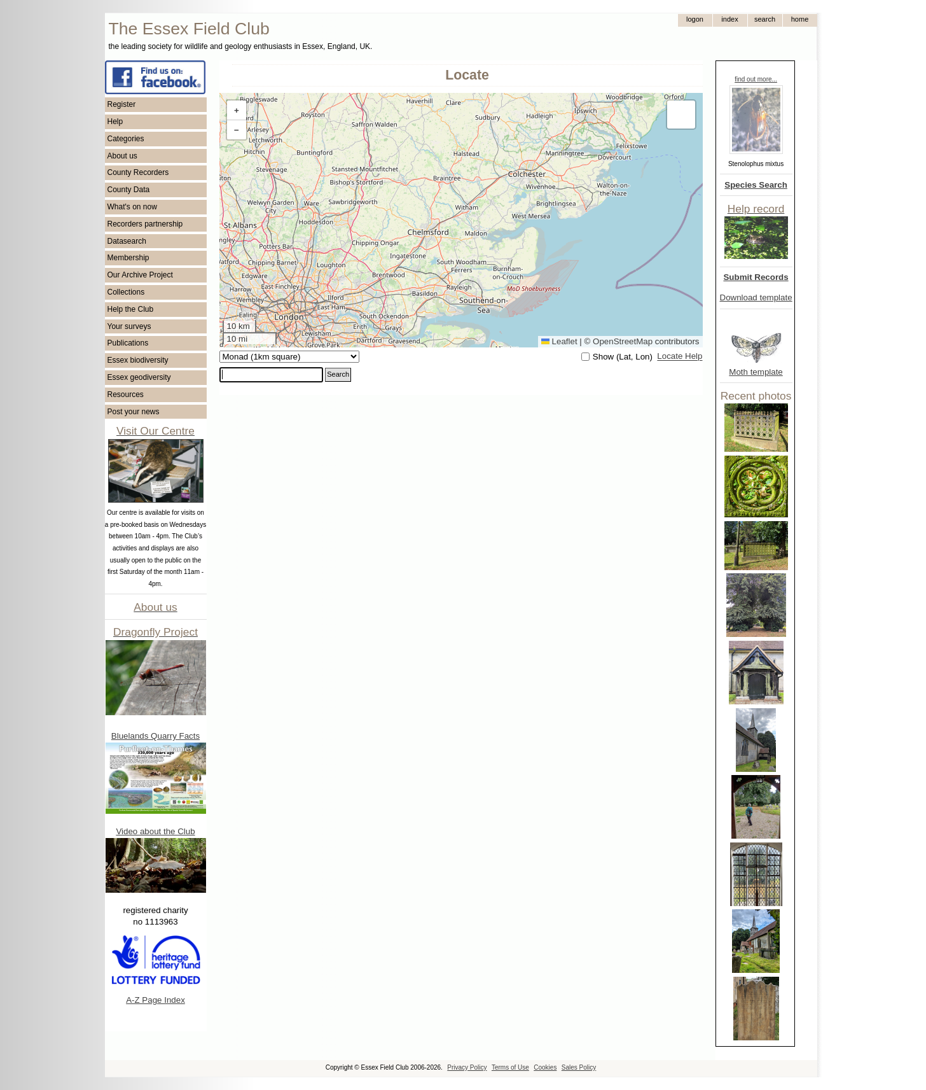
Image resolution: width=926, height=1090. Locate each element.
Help (115, 121)
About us (122, 155)
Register (121, 104)
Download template (756, 297)
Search (338, 374)
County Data (128, 189)
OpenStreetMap (623, 341)
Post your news (133, 411)
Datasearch (126, 241)
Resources (125, 394)
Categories (125, 138)
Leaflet (559, 341)
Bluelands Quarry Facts (155, 736)
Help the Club (130, 309)
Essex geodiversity (139, 377)
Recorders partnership (145, 224)
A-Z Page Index (155, 1000)
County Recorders (138, 172)
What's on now (132, 206)
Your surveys (129, 326)
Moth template (755, 372)
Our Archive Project (140, 274)
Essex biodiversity (138, 360)
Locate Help (679, 356)
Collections (126, 292)
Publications (128, 343)
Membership (128, 257)
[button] (236, 110)
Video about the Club (155, 831)
